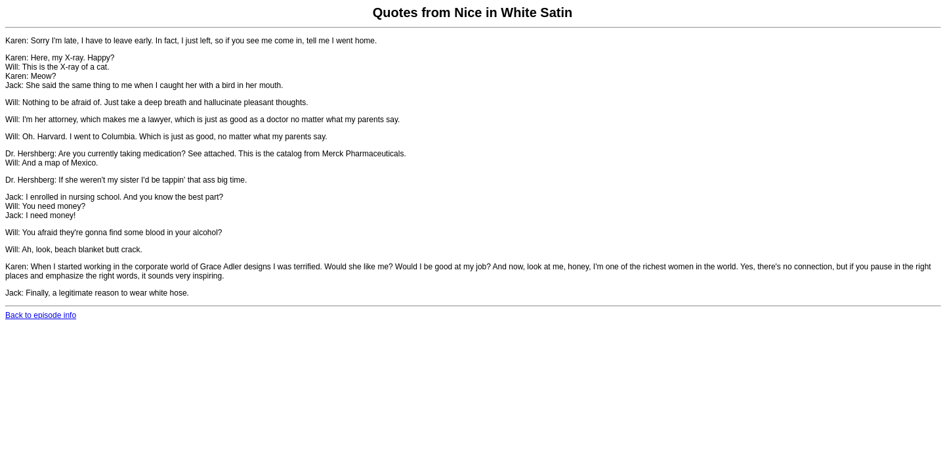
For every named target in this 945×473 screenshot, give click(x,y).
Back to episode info (40, 315)
